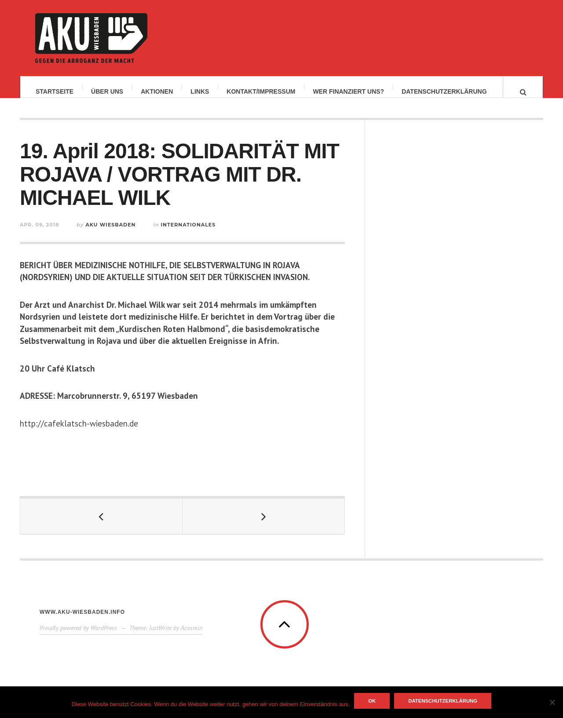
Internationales (188, 233)
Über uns (107, 91)
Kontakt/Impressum (261, 91)
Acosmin (191, 636)
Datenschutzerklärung (444, 91)
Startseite (54, 91)
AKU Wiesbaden (110, 233)
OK (372, 700)
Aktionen (157, 91)
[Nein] (552, 702)
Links (199, 91)
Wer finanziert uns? (348, 91)
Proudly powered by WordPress (78, 636)
